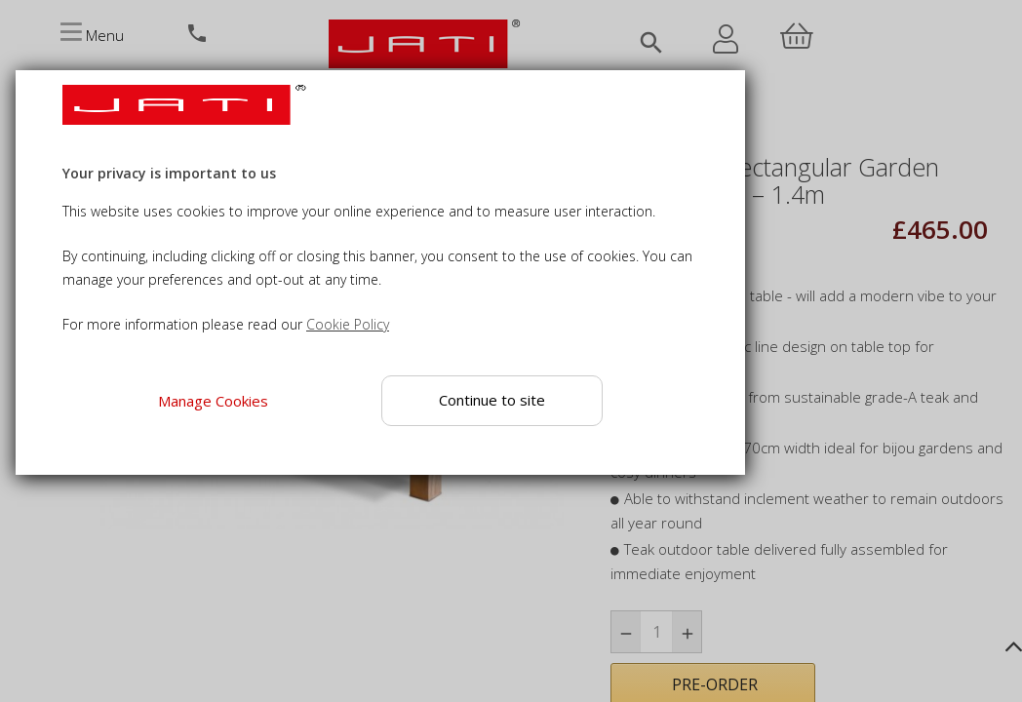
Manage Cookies (213, 400)
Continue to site (492, 400)
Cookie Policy (347, 324)
